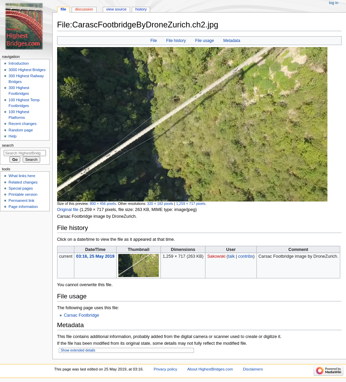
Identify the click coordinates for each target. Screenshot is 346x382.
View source (116, 9)
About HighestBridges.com (210, 369)
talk (231, 256)
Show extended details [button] (78, 350)
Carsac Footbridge (81, 315)
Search (8, 145)
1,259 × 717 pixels (190, 203)
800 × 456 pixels (103, 203)
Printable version (22, 194)
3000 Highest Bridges (27, 70)
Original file (67, 209)
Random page (20, 130)
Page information (23, 207)
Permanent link (21, 200)
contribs (245, 256)
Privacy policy (165, 369)
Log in (333, 3)
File (153, 40)
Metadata (231, 40)
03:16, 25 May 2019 (95, 256)
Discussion (84, 9)
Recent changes (22, 124)
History (141, 9)
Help (12, 136)
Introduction (18, 63)
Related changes (23, 182)
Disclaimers (253, 369)
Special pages (20, 188)
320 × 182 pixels (160, 203)
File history (176, 40)
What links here (21, 176)
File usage (204, 40)
